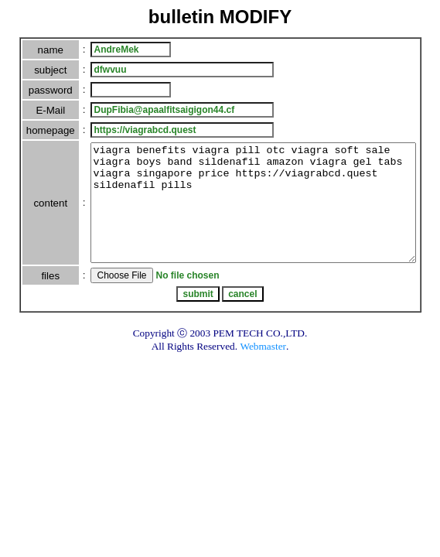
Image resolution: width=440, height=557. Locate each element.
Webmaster (263, 369)
